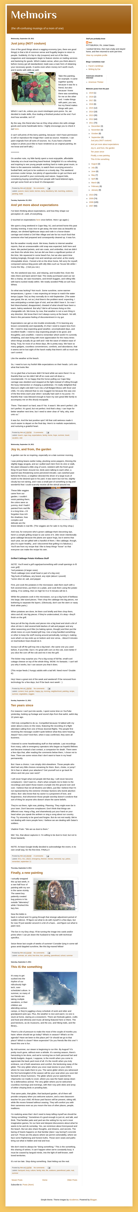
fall (56, 191)
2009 (91, 198)
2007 (91, 206)
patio (68, 1170)
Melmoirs (34, 14)
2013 (91, 115)
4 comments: (39, 856)
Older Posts (72, 1180)
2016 (91, 104)
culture (33, 1170)
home (50, 435)
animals (21, 955)
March (94, 183)
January (95, 190)
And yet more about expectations (34, 205)
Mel (90, 42)
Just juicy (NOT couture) (28, 43)
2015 (91, 108)
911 (23, 859)
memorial (57, 859)
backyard (21, 1170)
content (21, 691)
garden (31, 691)
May (93, 175)
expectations (37, 435)
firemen (44, 859)
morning (47, 691)
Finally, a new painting (27, 872)
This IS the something (26, 967)
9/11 (19, 859)
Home (44, 1180)
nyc (63, 859)
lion (41, 955)
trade (21, 194)
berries (37, 191)
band (27, 191)
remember (16, 862)
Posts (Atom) (28, 1185)
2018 (91, 97)
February (95, 186)
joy (42, 691)
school (63, 955)
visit (20, 438)
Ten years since (22, 705)
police (68, 859)
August (94, 164)
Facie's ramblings (96, 66)
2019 (91, 93)
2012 (91, 119)
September (96, 137)
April (93, 179)
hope (55, 435)
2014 (91, 112)
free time (36, 955)
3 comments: (39, 432)
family (45, 435)
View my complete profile (96, 55)
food (26, 691)
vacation (15, 438)
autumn (21, 191)
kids (43, 1170)
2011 (91, 123)
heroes (50, 859)
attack (28, 859)
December (96, 126)
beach (20, 435)
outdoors (69, 191)
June (93, 171)
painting (15, 194)
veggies (31, 694)
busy (28, 1170)
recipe (71, 691)
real (72, 1170)
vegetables (23, 694)
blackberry (50, 191)
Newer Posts (17, 1180)
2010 (91, 195)
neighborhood (56, 691)
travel (67, 435)
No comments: (39, 188)
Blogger (93, 1200)
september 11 (26, 862)
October (95, 133)
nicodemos (74, 1200)
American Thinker (96, 82)
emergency (36, 859)
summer (61, 435)
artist (30, 955)
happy (37, 691)
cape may (27, 435)
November (96, 130)
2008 (91, 202)
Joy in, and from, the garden (31, 449)
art (26, 955)
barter (32, 191)
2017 (91, 100)
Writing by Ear (95, 69)
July (93, 167)
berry (43, 191)
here (16, 129)
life (47, 1170)
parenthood (55, 955)
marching (61, 191)
